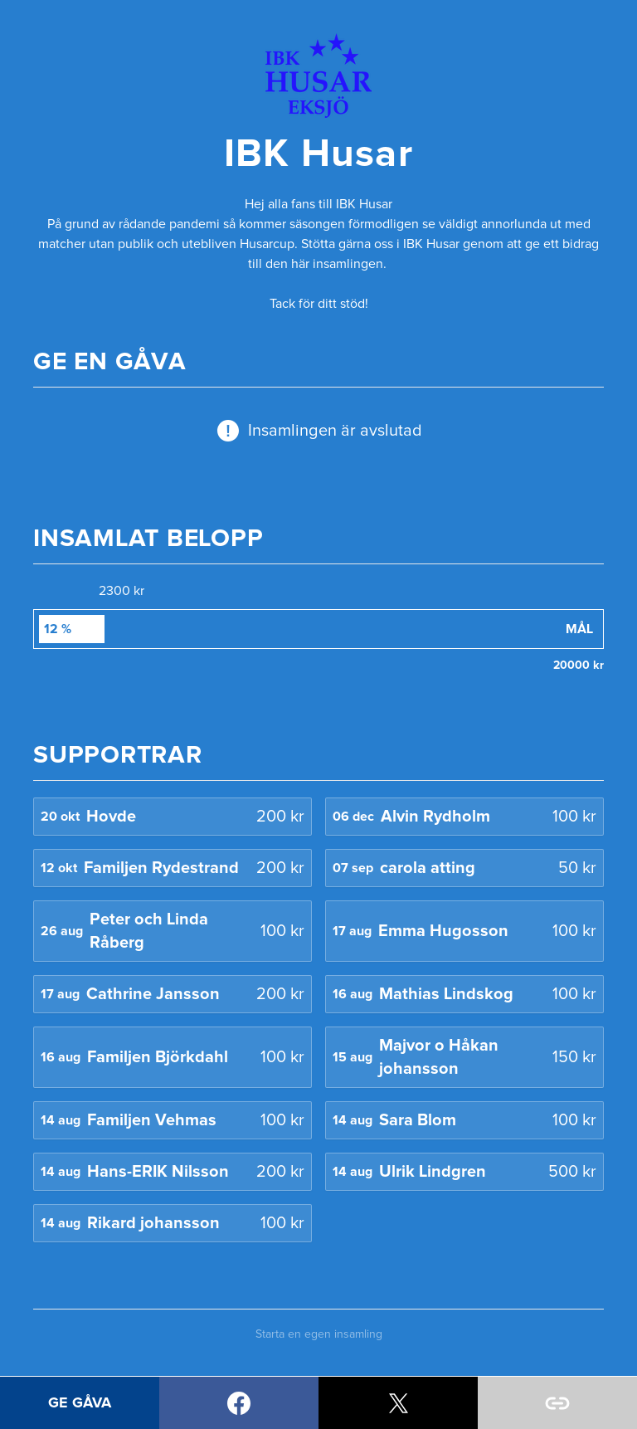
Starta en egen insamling (318, 1334)
